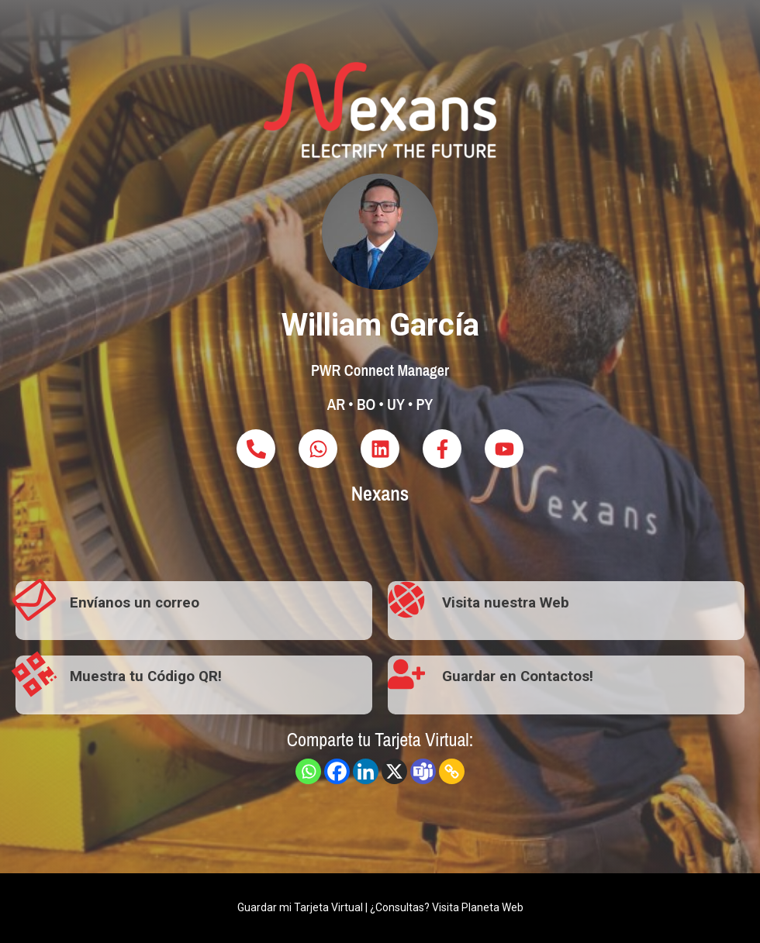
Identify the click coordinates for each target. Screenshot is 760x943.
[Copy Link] (452, 771)
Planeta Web (492, 907)
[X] (394, 771)
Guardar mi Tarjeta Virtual (300, 907)
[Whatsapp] (308, 771)
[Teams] (423, 771)
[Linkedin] (365, 771)
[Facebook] (337, 771)
